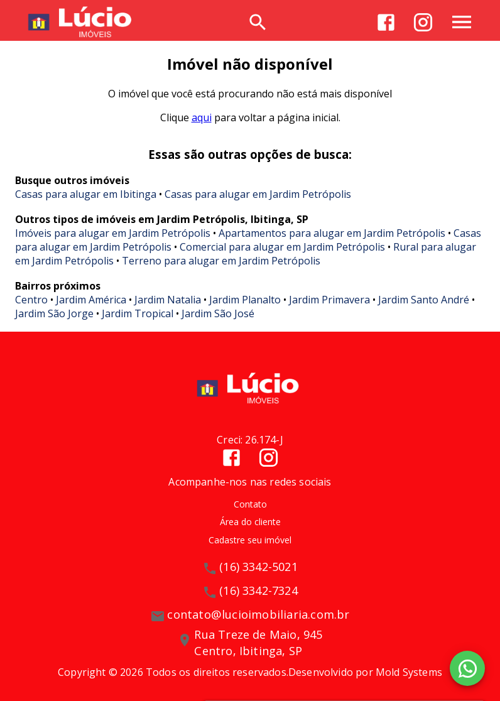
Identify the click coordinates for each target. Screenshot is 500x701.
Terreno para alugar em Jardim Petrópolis (221, 261)
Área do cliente (250, 522)
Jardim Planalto (245, 300)
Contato (250, 504)
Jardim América (91, 300)
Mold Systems (409, 672)
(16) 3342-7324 (258, 590)
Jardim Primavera (329, 300)
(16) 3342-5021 (258, 566)
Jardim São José (218, 313)
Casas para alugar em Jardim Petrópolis (258, 194)
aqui (202, 117)
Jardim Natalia (167, 300)
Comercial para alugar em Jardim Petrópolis (282, 247)
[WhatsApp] (467, 668)
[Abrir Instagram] (423, 22)
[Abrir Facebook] (386, 22)
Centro (31, 300)
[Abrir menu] (462, 22)
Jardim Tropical (137, 313)
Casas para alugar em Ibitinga (85, 194)
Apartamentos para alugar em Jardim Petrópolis (332, 233)
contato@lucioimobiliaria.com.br (258, 614)
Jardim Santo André (423, 300)
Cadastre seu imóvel (250, 540)
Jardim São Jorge (54, 313)
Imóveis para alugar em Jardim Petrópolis (112, 233)
